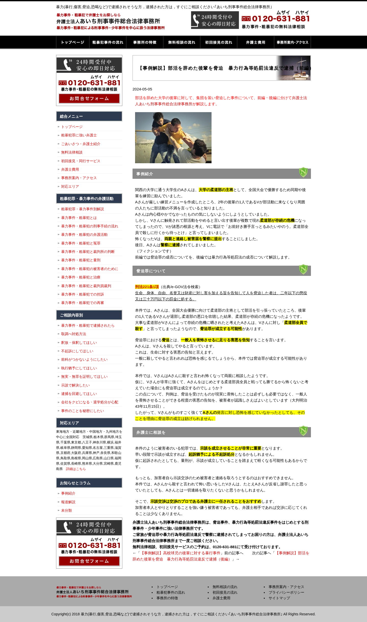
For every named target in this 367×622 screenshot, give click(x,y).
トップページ (72, 42)
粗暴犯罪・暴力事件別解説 (82, 209)
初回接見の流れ (218, 42)
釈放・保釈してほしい (79, 343)
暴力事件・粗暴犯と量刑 (80, 260)
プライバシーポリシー (286, 592)
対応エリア (70, 186)
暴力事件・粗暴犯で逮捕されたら (88, 325)
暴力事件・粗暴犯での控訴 (82, 294)
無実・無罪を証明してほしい (84, 376)
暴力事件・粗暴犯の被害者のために (89, 269)
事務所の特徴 (144, 42)
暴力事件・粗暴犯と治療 (80, 277)
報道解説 (68, 502)
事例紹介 (68, 493)
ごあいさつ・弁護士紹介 (80, 144)
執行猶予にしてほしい (79, 368)
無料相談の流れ (181, 42)
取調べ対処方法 (73, 334)
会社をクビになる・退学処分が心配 (89, 402)
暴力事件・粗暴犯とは (79, 218)
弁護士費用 (255, 42)
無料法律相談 (72, 152)
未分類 (66, 510)
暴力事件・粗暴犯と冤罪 (80, 243)
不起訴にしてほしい (77, 351)
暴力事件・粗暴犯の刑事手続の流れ (89, 226)
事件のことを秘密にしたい (82, 411)
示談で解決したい (75, 385)
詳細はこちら (76, 469)
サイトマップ (279, 598)
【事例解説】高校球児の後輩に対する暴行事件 (180, 553)
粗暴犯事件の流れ (107, 42)
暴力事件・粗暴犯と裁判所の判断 (88, 252)
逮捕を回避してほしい (79, 394)
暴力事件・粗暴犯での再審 (82, 303)
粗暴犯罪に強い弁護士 (79, 135)
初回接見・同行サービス (80, 161)
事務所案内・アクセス (292, 42)
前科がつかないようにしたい (84, 359)
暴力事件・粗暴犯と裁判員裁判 (86, 286)
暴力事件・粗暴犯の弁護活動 (84, 234)
